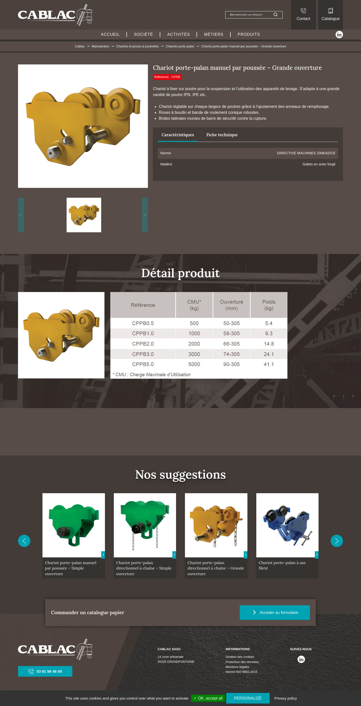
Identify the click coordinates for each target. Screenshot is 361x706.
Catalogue (330, 14)
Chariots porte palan (180, 46)
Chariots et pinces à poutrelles (137, 46)
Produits (249, 34)
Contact (303, 14)
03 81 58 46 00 (45, 671)
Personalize (248, 698)
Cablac (80, 46)
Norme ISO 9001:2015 (241, 672)
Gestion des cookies (240, 657)
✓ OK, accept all (208, 698)
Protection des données (242, 662)
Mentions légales (237, 667)
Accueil (110, 34)
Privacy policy (285, 698)
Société (143, 34)
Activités (178, 34)
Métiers (213, 34)
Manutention (100, 46)
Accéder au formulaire (276, 612)
